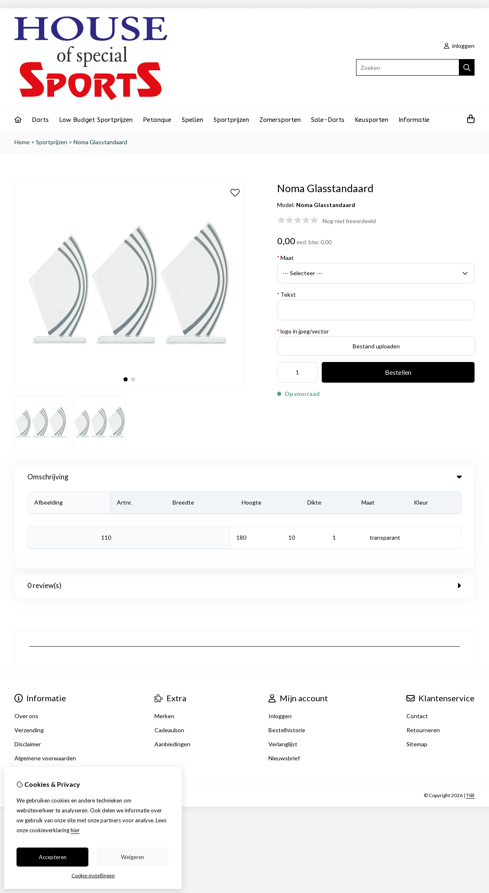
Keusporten (371, 120)
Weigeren (132, 857)
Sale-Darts (327, 120)
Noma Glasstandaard (100, 141)
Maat (285, 257)
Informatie (414, 120)
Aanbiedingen (172, 665)
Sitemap (416, 665)
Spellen (192, 120)
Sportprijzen (231, 120)
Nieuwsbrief (284, 679)
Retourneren (423, 651)
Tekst (286, 294)
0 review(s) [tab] (244, 506)
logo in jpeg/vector (303, 331)
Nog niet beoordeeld (349, 220)
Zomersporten (280, 120)
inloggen (459, 45)
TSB (470, 716)
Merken (164, 637)
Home (22, 141)
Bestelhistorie (286, 651)
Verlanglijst (282, 665)
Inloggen (280, 637)
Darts (40, 120)
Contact (417, 637)
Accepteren (52, 857)
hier (75, 830)
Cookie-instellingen (93, 875)
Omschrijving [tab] (244, 476)
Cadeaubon (169, 651)
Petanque (157, 120)
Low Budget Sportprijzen (96, 120)
